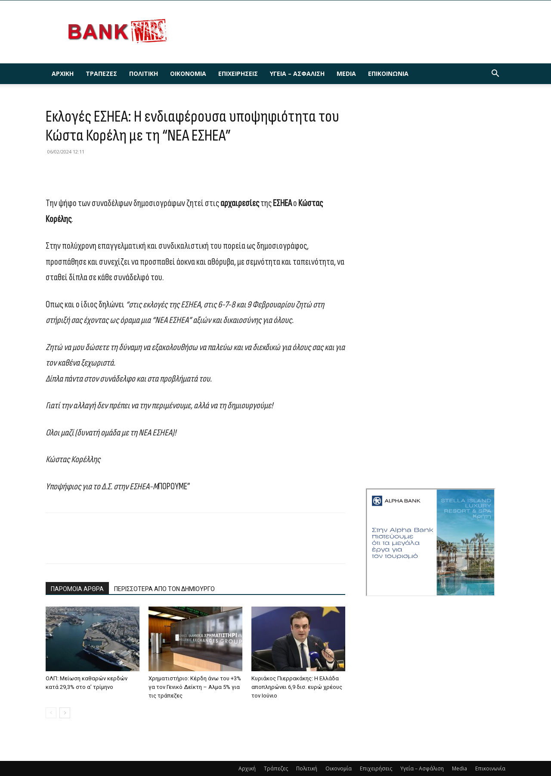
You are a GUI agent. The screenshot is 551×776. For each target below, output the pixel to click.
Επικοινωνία (388, 73)
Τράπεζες (101, 73)
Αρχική (63, 73)
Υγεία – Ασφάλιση (297, 73)
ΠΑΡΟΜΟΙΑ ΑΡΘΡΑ (77, 588)
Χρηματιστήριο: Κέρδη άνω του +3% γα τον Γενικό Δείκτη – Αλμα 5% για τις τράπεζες (195, 687)
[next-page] (64, 712)
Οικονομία (188, 73)
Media (346, 73)
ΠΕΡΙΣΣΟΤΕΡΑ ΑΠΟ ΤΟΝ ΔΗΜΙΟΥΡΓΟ (164, 588)
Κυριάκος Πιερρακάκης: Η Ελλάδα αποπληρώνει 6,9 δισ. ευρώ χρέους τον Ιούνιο (296, 687)
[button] (495, 74)
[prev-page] (51, 712)
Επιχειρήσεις (238, 73)
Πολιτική (143, 73)
